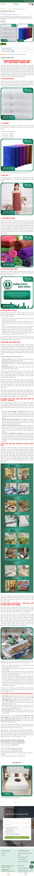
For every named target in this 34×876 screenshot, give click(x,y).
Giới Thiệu (4, 853)
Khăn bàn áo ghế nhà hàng (12, 834)
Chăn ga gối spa (9, 830)
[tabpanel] (17, 783)
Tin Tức (3, 855)
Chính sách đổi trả (22, 859)
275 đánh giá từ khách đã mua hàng (10, 14)
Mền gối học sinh (9, 832)
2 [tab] (15, 802)
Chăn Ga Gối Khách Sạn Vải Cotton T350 (10, 797)
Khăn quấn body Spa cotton (19, 9)
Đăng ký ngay (17, 837)
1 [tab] (14, 802)
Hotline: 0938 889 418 (23, 868)
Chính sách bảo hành (23, 857)
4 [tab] (18, 802)
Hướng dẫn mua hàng (23, 861)
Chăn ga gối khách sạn (11, 827)
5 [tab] (19, 802)
